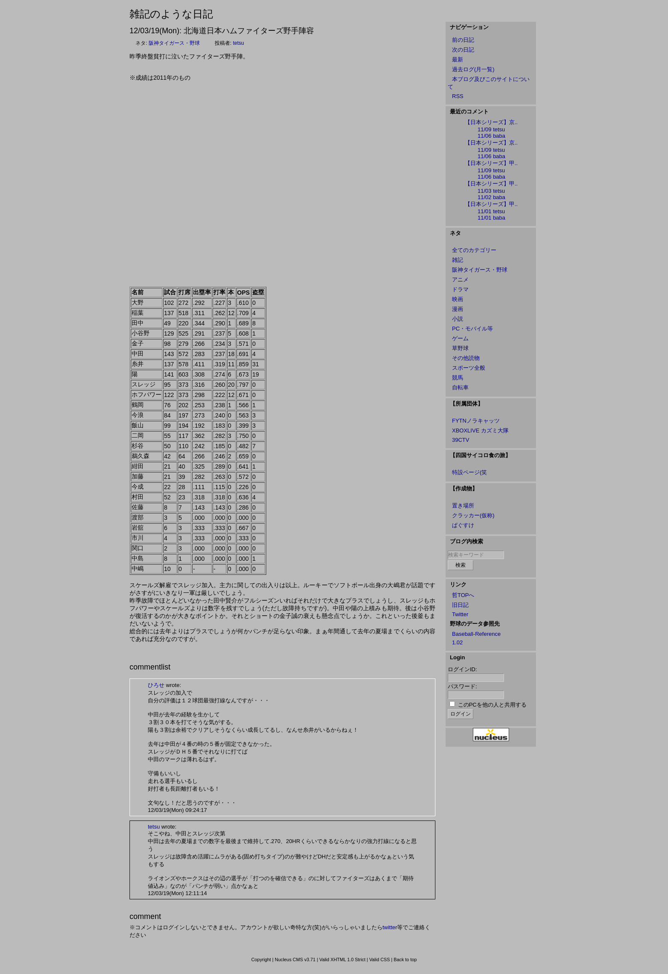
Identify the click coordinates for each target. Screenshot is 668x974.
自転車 (460, 387)
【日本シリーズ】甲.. (491, 163)
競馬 (457, 377)
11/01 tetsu (491, 211)
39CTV (460, 440)
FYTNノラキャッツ (476, 420)
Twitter (460, 614)
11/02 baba (491, 197)
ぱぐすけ (463, 525)
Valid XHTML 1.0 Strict (342, 959)
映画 (457, 299)
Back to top (405, 959)
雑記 (457, 260)
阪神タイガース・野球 (174, 43)
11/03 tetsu (491, 191)
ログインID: (462, 669)
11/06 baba (491, 136)
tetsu (238, 43)
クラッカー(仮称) (473, 515)
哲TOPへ (463, 595)
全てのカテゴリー (474, 250)
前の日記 (463, 40)
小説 (457, 319)
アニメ (460, 279)
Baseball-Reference (476, 634)
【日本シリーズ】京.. (491, 122)
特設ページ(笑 (469, 472)
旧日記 (460, 605)
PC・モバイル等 (472, 328)
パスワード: (462, 686)
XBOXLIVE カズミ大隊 (480, 430)
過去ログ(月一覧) (473, 69)
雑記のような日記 (171, 14)
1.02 (457, 642)
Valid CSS (379, 959)
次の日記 (463, 49)
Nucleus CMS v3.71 (295, 959)
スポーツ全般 (468, 368)
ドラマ (460, 289)
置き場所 (463, 505)
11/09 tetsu (491, 129)
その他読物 (466, 358)
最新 (457, 59)
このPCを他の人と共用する (492, 705)
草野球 (460, 348)
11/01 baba (491, 218)
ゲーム (460, 338)
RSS (458, 96)
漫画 (457, 309)
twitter (390, 927)
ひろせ (156, 685)
